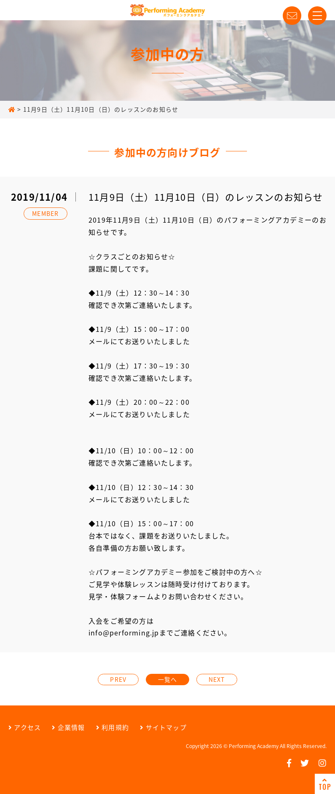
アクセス (24, 727)
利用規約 (112, 727)
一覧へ (167, 679)
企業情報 (68, 727)
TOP (325, 784)
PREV (118, 679)
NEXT (217, 679)
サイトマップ (163, 727)
